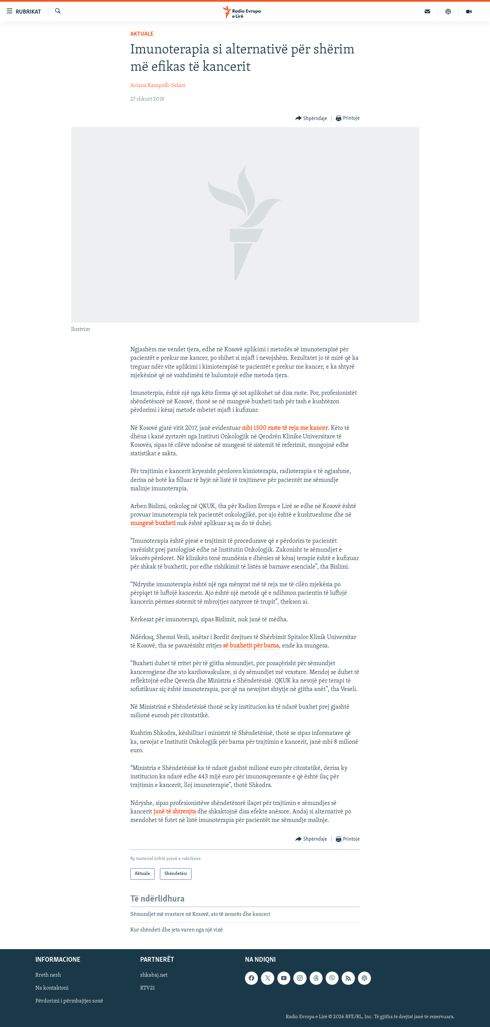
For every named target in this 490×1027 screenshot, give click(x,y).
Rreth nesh (48, 975)
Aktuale (141, 34)
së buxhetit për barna (251, 646)
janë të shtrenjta (174, 812)
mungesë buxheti (153, 523)
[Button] (311, 118)
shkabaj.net (153, 975)
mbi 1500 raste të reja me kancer (285, 428)
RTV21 (147, 988)
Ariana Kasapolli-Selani (158, 85)
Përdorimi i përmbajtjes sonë (69, 1001)
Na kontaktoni (52, 988)
